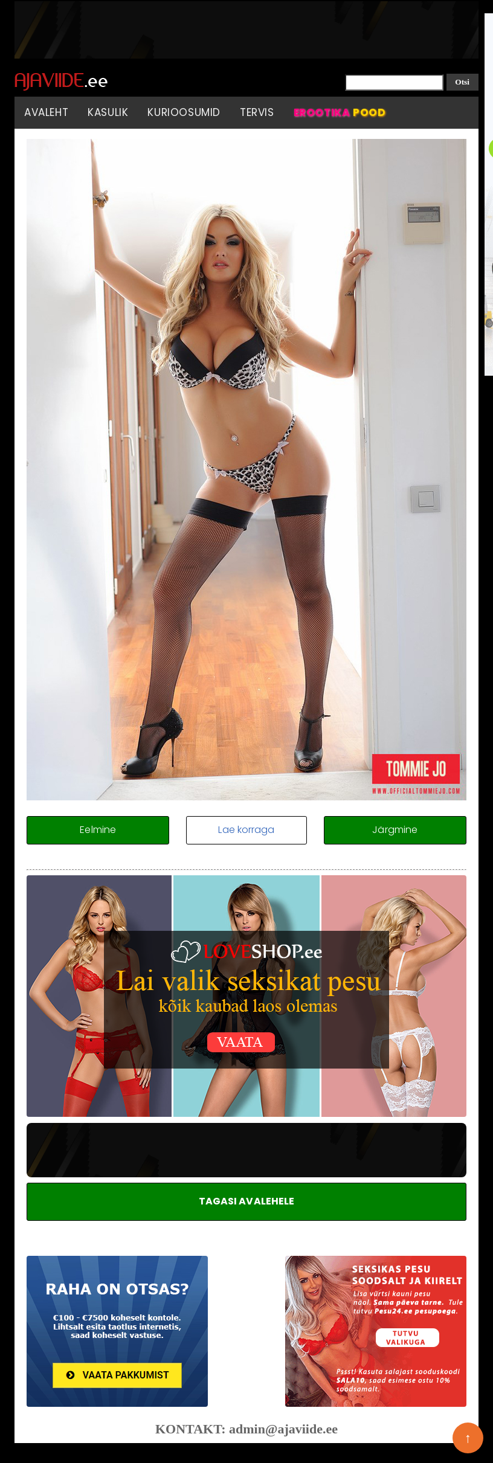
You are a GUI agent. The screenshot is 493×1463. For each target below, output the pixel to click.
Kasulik (108, 112)
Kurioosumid (184, 112)
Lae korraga (246, 830)
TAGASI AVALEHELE (247, 1201)
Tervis (257, 112)
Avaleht (46, 112)
